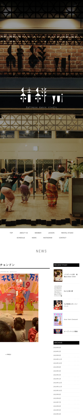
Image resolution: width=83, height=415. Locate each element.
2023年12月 (57, 383)
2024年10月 (57, 363)
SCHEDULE (21, 238)
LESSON (51, 233)
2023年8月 (57, 398)
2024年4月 (57, 371)
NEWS (34, 238)
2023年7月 (57, 402)
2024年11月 (57, 359)
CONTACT (62, 238)
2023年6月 (57, 406)
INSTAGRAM (47, 238)
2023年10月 (57, 390)
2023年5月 (57, 410)
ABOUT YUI (24, 233)
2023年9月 (57, 394)
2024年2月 (57, 375)
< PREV (8, 354)
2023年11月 (57, 386)
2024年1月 (57, 379)
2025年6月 (57, 355)
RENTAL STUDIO (67, 233)
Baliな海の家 (68, 291)
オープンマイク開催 (71, 331)
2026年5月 (57, 347)
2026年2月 (57, 351)
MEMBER (38, 233)
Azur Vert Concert (71, 319)
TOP (11, 233)
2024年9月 (57, 367)
